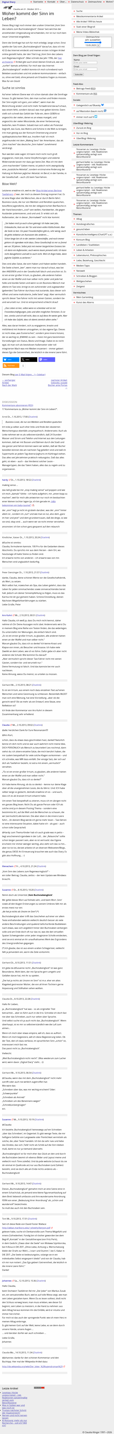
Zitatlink (33, 417)
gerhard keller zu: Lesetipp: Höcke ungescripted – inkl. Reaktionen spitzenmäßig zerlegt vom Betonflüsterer (93, 166)
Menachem (7, 866)
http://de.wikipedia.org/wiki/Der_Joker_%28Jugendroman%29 (32, 1366)
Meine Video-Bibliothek (87, 32)
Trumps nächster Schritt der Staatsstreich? (14, 1411)
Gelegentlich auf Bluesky (90, 105)
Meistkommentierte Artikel (89, 16)
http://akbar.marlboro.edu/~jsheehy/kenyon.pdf (26, 1228)
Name (77, 60)
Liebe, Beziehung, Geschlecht (90, 260)
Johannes (7, 1280)
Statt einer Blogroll (85, 27)
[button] (11, 359)
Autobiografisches (85, 224)
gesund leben (83, 229)
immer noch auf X (86, 116)
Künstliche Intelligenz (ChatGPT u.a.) (94, 234)
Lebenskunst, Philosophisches (91, 255)
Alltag (79, 219)
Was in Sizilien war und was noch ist (13, 1406)
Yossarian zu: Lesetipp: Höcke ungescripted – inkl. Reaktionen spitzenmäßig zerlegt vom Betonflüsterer (92, 153)
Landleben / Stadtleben (88, 245)
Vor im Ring (82, 133)
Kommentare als (86, 94)
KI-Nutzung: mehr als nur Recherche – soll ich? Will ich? (14, 1423)
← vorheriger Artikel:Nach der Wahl (9, 383)
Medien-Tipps (83, 265)
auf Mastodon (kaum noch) (91, 111)
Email (76, 66)
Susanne (6, 889)
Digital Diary (7, 2)
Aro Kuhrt (7, 615)
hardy (5, 479)
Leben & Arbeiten (85, 250)
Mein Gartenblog (84, 297)
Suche (79, 11)
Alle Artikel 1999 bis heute (89, 21)
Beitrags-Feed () (86, 88)
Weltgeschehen (84, 281)
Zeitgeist (80, 286)
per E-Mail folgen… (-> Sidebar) (30, 374)
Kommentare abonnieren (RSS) (17, 405)
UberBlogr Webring (86, 138)
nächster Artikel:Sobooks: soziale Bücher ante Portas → (57, 384)
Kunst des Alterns (85, 302)
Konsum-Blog (83, 239)
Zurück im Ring (83, 128)
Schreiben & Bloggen (86, 276)
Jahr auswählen (92, 40)
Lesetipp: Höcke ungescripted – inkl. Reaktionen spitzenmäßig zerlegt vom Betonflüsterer (14, 1397)
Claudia (6, 725)
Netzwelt (80, 271)
